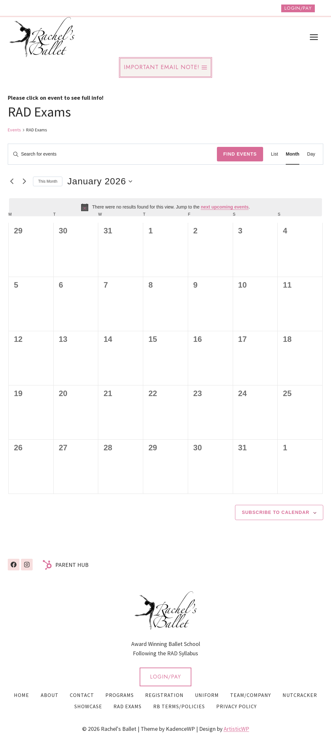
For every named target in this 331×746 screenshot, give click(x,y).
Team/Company (250, 695)
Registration (164, 695)
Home (21, 695)
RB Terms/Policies (179, 706)
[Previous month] (12, 181)
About (50, 695)
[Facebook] (13, 564)
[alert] (165, 207)
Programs (119, 695)
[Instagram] (27, 564)
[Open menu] (313, 37)
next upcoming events (225, 206)
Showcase (88, 706)
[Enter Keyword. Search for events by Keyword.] (112, 154)
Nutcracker (300, 695)
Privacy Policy (236, 706)
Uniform (207, 695)
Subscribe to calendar (275, 512)
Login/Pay (298, 8)
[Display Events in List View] (274, 154)
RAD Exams (127, 706)
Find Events (240, 154)
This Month (47, 181)
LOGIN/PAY (165, 676)
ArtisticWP (236, 728)
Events (14, 130)
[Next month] (24, 181)
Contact (82, 695)
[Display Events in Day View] (311, 154)
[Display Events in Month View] (292, 154)
